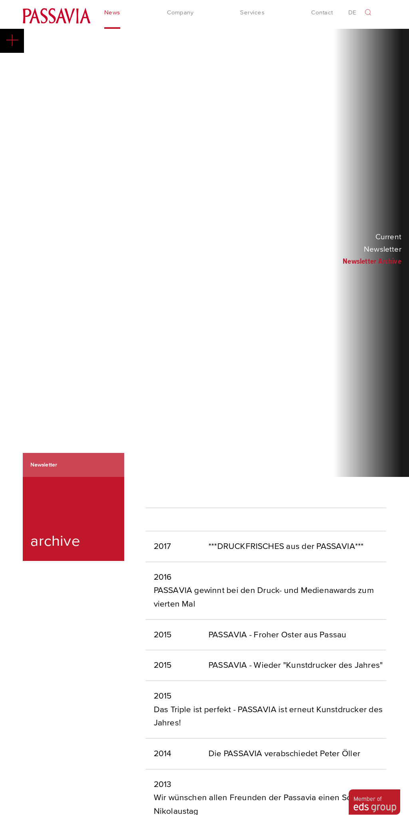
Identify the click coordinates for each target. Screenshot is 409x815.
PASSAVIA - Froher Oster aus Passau (277, 636)
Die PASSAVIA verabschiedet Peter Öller (284, 754)
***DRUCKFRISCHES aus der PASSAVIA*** (285, 547)
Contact (322, 13)
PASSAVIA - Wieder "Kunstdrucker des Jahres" (295, 666)
